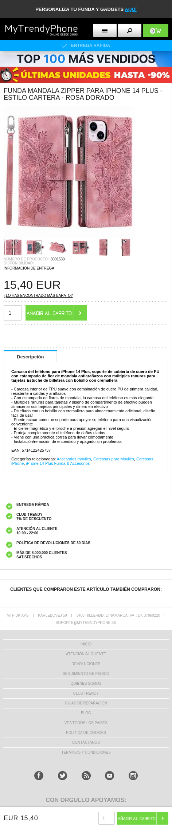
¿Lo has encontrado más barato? (38, 296)
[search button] (129, 30)
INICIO (86, 644)
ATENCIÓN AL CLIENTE (86, 654)
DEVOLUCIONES (85, 664)
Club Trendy (86, 693)
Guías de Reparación (86, 703)
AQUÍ (131, 9)
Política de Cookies (86, 733)
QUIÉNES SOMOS (85, 683)
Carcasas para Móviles (113, 459)
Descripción (30, 357)
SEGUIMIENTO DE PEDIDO (86, 674)
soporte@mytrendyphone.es (86, 623)
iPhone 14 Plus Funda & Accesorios (58, 463)
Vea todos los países (85, 723)
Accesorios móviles (74, 459)
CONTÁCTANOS (86, 742)
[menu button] (105, 30)
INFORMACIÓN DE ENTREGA (29, 268)
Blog (86, 713)
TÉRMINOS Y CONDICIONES (85, 752)
